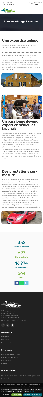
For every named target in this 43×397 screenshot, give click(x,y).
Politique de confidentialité (9, 357)
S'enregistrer (5, 336)
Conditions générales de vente (10, 354)
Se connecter (5, 340)
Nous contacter (6, 360)
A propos (4, 363)
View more (31, 391)
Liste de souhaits (6, 343)
